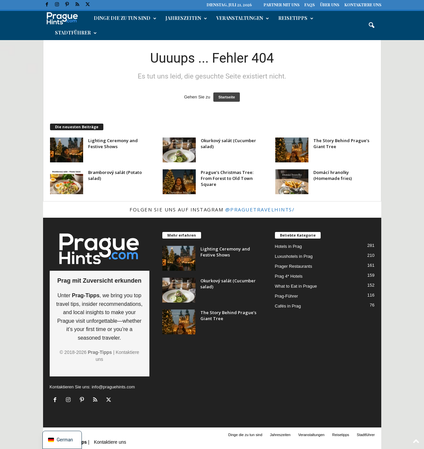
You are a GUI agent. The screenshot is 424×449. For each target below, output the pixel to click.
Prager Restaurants (293, 266)
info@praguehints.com (113, 386)
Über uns (329, 4)
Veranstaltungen (242, 18)
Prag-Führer (286, 296)
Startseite (226, 97)
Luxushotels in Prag (294, 256)
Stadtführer (76, 33)
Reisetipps (295, 18)
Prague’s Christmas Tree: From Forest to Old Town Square (227, 178)
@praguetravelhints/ (260, 209)
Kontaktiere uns (362, 4)
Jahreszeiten (186, 18)
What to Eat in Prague (296, 286)
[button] (371, 25)
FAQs (309, 4)
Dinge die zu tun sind (125, 18)
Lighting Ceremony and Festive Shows (113, 143)
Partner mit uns (281, 4)
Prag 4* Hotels (289, 276)
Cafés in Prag (288, 306)
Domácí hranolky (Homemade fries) (332, 175)
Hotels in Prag (288, 246)
